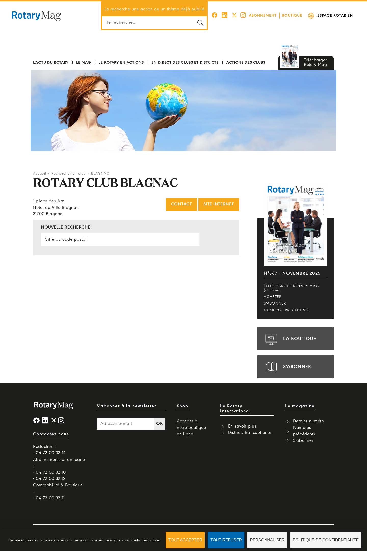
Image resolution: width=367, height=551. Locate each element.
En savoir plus (242, 426)
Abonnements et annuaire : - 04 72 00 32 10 (59, 466)
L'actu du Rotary (51, 63)
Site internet (218, 204)
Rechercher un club (68, 174)
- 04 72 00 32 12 (49, 478)
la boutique (290, 339)
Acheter (273, 297)
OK (159, 423)
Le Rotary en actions (121, 63)
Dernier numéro (308, 421)
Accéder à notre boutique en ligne (191, 427)
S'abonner (275, 303)
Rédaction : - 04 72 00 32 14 (49, 450)
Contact (181, 204)
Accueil (39, 174)
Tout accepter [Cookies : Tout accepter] (185, 540)
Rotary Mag (36, 15)
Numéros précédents (287, 310)
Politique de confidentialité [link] (326, 540)
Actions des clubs (245, 63)
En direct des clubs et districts (184, 63)
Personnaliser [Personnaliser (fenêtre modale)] (267, 540)
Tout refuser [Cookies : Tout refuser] (226, 540)
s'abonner (287, 367)
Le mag (83, 63)
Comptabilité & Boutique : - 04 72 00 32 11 (58, 491)
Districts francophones (250, 432)
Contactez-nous (51, 434)
